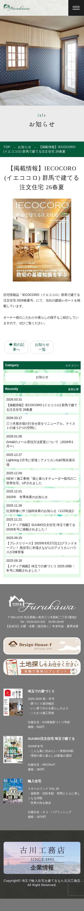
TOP (7, 147)
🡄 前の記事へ (16, 347)
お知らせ (24, 147)
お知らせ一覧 (42, 347)
